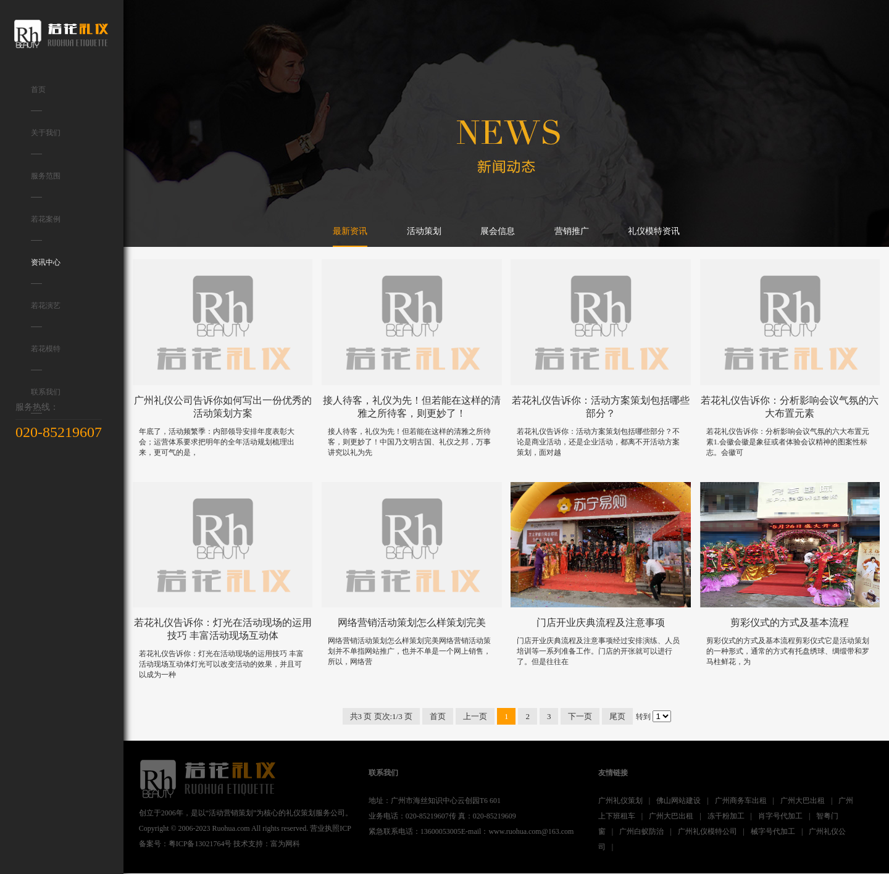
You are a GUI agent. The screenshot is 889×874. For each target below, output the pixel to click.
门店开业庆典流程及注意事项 (600, 622)
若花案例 (46, 228)
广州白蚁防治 (641, 831)
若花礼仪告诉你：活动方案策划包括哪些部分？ (601, 406)
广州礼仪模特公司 (707, 831)
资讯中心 (46, 271)
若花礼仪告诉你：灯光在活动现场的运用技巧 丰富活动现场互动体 (223, 629)
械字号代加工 (773, 831)
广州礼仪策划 (620, 800)
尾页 (617, 716)
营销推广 (571, 231)
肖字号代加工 (780, 816)
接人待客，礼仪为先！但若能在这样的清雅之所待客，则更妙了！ (412, 406)
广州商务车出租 (741, 800)
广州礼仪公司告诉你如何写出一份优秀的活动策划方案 (223, 406)
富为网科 (285, 843)
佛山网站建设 (678, 800)
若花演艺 (46, 314)
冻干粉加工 (726, 816)
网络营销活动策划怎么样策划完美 (412, 622)
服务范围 (46, 185)
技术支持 (248, 843)
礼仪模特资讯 (654, 231)
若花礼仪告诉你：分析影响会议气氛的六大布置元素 (790, 406)
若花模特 (46, 357)
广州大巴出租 (802, 800)
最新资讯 (350, 231)
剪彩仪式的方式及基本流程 (789, 622)
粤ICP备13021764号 (200, 843)
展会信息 (497, 231)
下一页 (580, 716)
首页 (38, 98)
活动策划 (424, 231)
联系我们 (46, 401)
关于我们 (46, 141)
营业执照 (325, 828)
